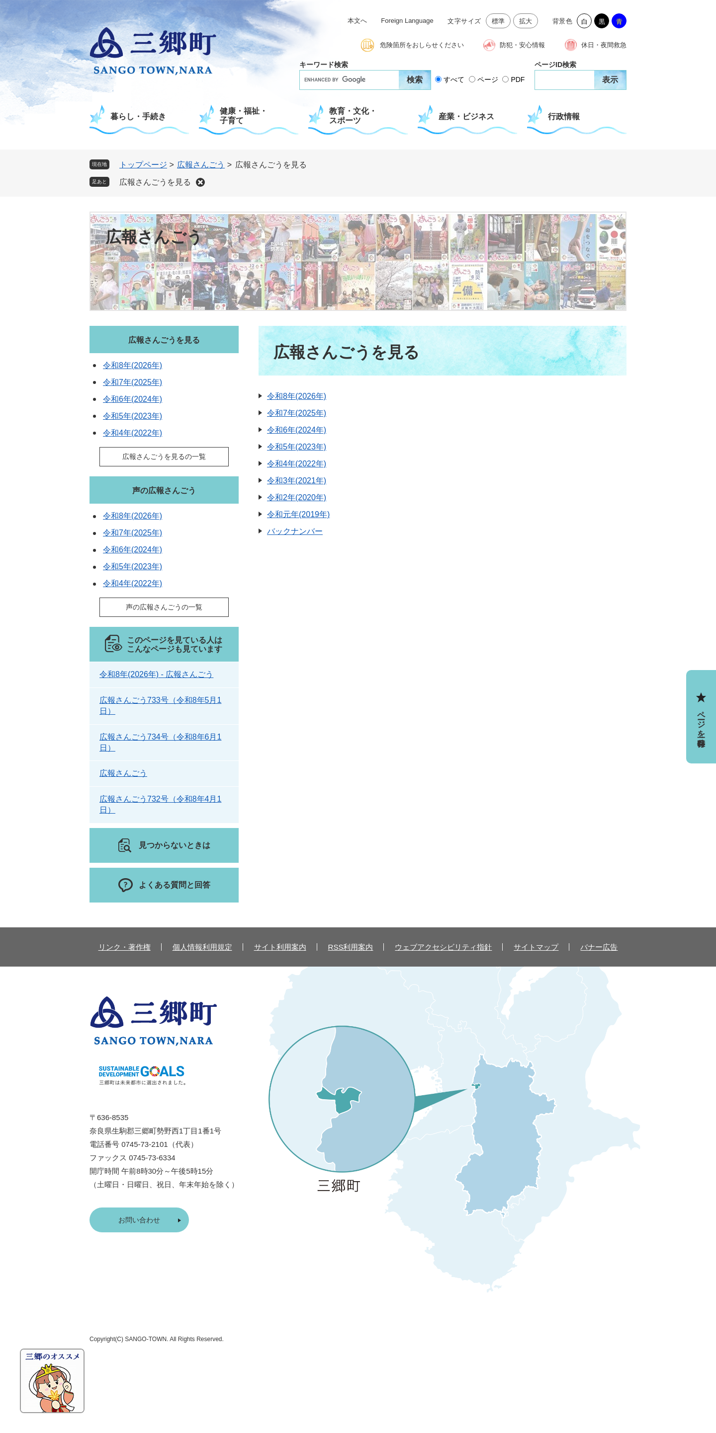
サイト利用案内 (280, 947)
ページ (487, 79)
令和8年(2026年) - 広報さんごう (156, 674)
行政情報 (564, 116)
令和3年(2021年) (296, 480)
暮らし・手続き (138, 116)
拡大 (526, 21)
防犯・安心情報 (522, 45)
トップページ (143, 164)
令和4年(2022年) (296, 463)
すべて (454, 79)
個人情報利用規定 (202, 947)
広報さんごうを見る (155, 182)
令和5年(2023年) (296, 447)
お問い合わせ (139, 1220)
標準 (498, 21)
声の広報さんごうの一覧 (164, 607)
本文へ (357, 20)
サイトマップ (536, 947)
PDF (518, 79)
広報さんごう (201, 164)
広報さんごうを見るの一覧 (164, 456)
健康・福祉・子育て (244, 116)
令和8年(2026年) (296, 396)
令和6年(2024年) (296, 430)
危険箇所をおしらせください (422, 45)
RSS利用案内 (350, 947)
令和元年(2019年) (298, 514)
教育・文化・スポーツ (353, 116)
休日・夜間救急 (603, 45)
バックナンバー (295, 531)
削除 (200, 182)
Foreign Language (407, 20)
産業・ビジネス (466, 116)
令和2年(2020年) (296, 497)
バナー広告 (599, 947)
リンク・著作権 (124, 947)
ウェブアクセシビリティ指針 (443, 947)
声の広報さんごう (164, 490)
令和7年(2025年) (296, 413)
